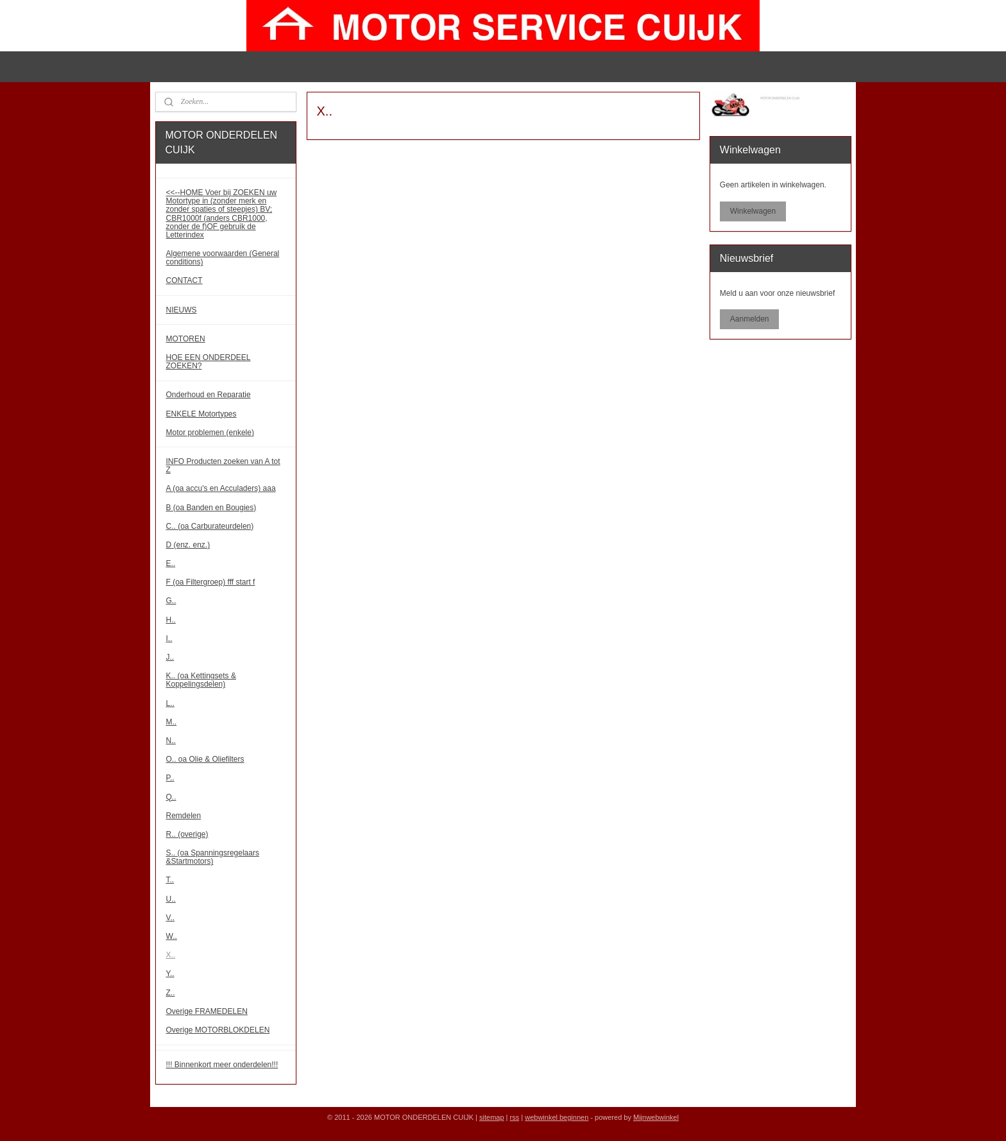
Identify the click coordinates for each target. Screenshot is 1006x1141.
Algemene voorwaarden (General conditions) (223, 257)
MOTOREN (185, 338)
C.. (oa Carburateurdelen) (210, 526)
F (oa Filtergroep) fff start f (210, 582)
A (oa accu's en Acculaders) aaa (221, 488)
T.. (170, 879)
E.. (171, 563)
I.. (169, 638)
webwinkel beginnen (556, 1117)
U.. (171, 899)
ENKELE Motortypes (201, 413)
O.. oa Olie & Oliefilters (205, 759)
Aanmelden (749, 318)
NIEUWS (181, 309)
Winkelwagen (753, 211)
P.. (170, 777)
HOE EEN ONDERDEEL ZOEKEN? (208, 361)
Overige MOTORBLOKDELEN (218, 1029)
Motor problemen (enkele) (210, 432)
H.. (171, 619)
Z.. (170, 992)
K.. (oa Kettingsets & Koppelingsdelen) (201, 680)
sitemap (491, 1117)
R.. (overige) (187, 834)
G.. (171, 600)
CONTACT (184, 280)
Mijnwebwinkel (656, 1117)
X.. (171, 954)
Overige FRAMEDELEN (207, 1011)
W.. (171, 936)
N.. (171, 740)
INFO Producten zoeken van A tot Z (223, 465)
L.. (170, 703)
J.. (170, 657)
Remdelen (183, 815)
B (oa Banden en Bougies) (211, 507)
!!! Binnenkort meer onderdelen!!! (222, 1064)
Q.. (171, 797)
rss (515, 1117)
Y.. (170, 973)
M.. (171, 721)
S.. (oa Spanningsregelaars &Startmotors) (212, 857)
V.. (170, 917)
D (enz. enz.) (188, 544)
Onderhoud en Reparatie (208, 394)
